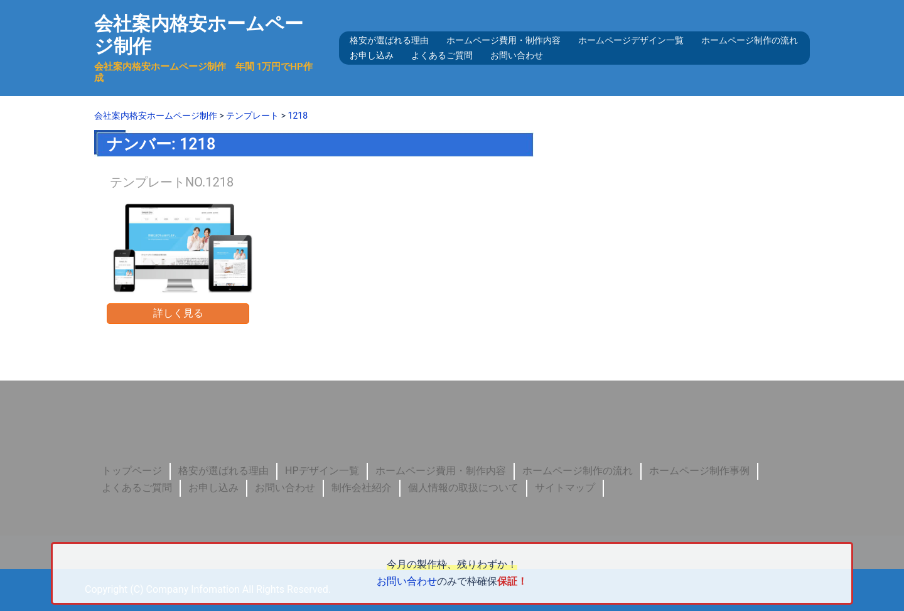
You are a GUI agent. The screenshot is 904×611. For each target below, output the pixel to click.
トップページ (132, 471)
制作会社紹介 (361, 488)
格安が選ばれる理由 (389, 40)
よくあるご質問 (442, 55)
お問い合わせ (516, 55)
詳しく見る (178, 313)
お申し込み (372, 55)
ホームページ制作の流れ (749, 40)
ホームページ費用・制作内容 (503, 40)
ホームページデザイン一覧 (631, 40)
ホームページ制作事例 (699, 471)
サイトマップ (565, 488)
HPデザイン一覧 (322, 471)
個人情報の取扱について (463, 488)
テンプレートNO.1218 (172, 182)
